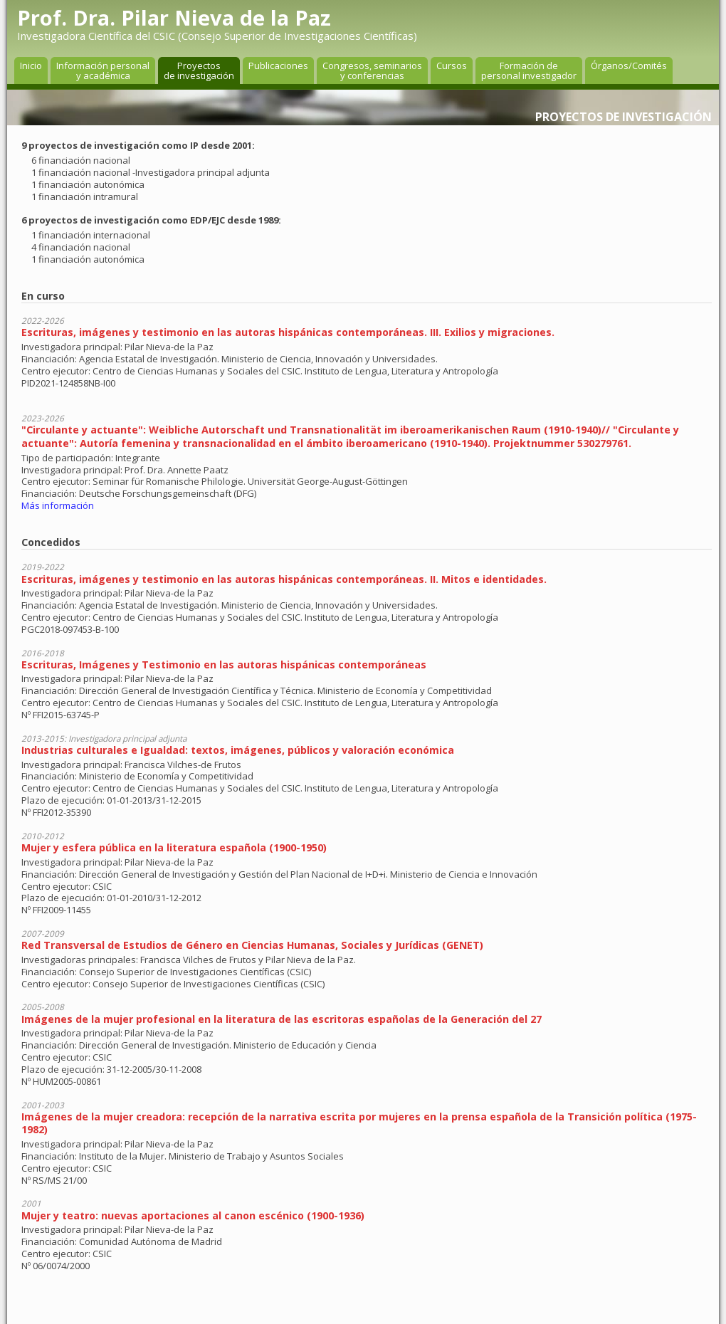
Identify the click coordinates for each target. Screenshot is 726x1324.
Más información (57, 505)
